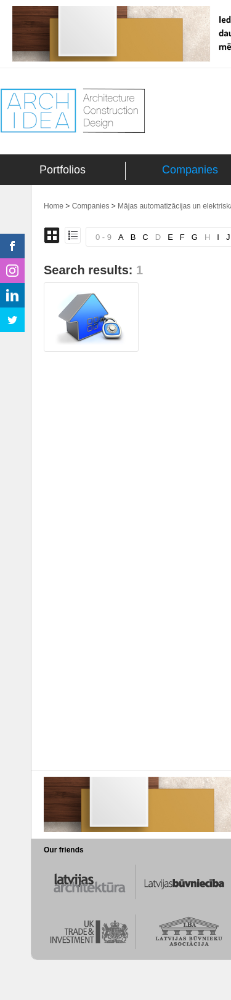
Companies (190, 170)
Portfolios (62, 170)
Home (53, 206)
